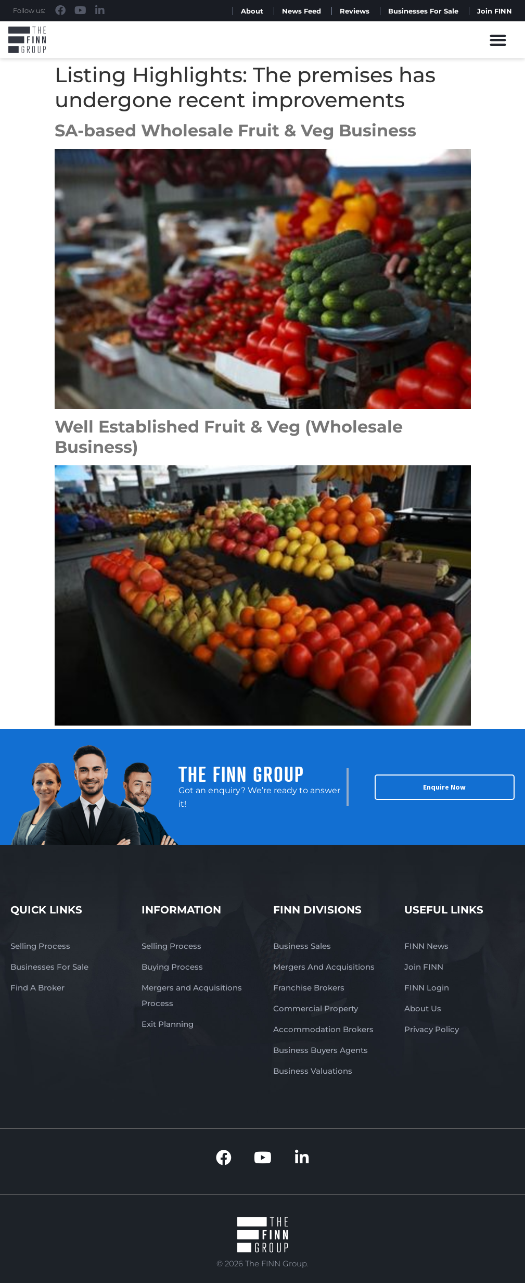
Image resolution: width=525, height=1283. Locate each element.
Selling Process (40, 946)
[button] (498, 40)
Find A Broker (37, 988)
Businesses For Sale (423, 11)
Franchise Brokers (308, 988)
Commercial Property (315, 1008)
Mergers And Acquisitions (324, 967)
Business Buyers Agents (320, 1050)
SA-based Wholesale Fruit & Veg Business (235, 130)
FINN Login (426, 988)
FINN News (426, 946)
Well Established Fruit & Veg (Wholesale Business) (229, 436)
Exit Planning (168, 1024)
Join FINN (494, 11)
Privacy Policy (431, 1029)
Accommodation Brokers (323, 1029)
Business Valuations (312, 1071)
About (252, 11)
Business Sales (302, 946)
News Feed (301, 11)
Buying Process (172, 967)
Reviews (354, 11)
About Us (422, 1008)
